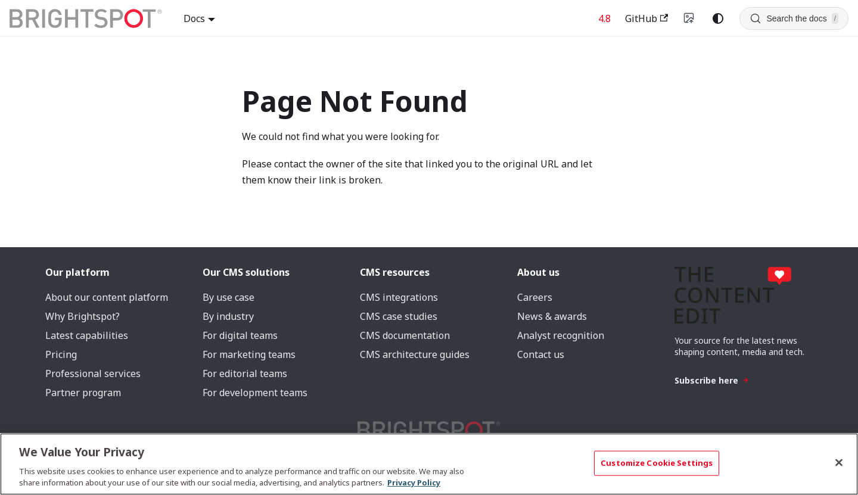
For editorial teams (245, 373)
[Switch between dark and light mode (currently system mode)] (718, 18)
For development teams (255, 392)
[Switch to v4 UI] (689, 18)
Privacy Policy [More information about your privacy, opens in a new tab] (413, 482)
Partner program (83, 392)
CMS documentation (405, 335)
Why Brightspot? (82, 316)
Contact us (540, 354)
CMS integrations (399, 297)
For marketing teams (249, 354)
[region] (429, 464)
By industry (228, 316)
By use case (228, 297)
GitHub (646, 18)
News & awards (552, 316)
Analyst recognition (560, 335)
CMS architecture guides (415, 354)
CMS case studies (398, 316)
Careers (534, 297)
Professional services (93, 373)
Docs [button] (194, 18)
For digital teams (240, 335)
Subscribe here (711, 380)
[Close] (839, 463)
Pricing (61, 354)
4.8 (604, 18)
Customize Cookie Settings (657, 462)
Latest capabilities (86, 335)
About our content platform (106, 297)
